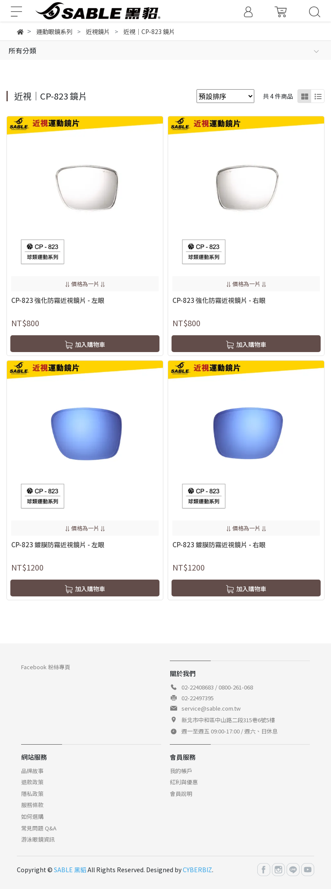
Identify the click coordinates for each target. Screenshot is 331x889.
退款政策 (32, 782)
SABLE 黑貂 (70, 869)
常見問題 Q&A (38, 828)
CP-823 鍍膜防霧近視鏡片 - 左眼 (57, 544)
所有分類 (22, 50)
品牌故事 (32, 771)
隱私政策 (32, 793)
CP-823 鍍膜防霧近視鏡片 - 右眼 (218, 544)
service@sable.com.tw (210, 708)
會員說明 (181, 793)
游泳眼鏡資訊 (38, 839)
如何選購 (32, 816)
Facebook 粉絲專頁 (45, 667)
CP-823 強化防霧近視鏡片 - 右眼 (218, 300)
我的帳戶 (181, 771)
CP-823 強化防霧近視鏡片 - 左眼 (57, 300)
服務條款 (32, 805)
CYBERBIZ (197, 869)
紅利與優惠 (184, 782)
